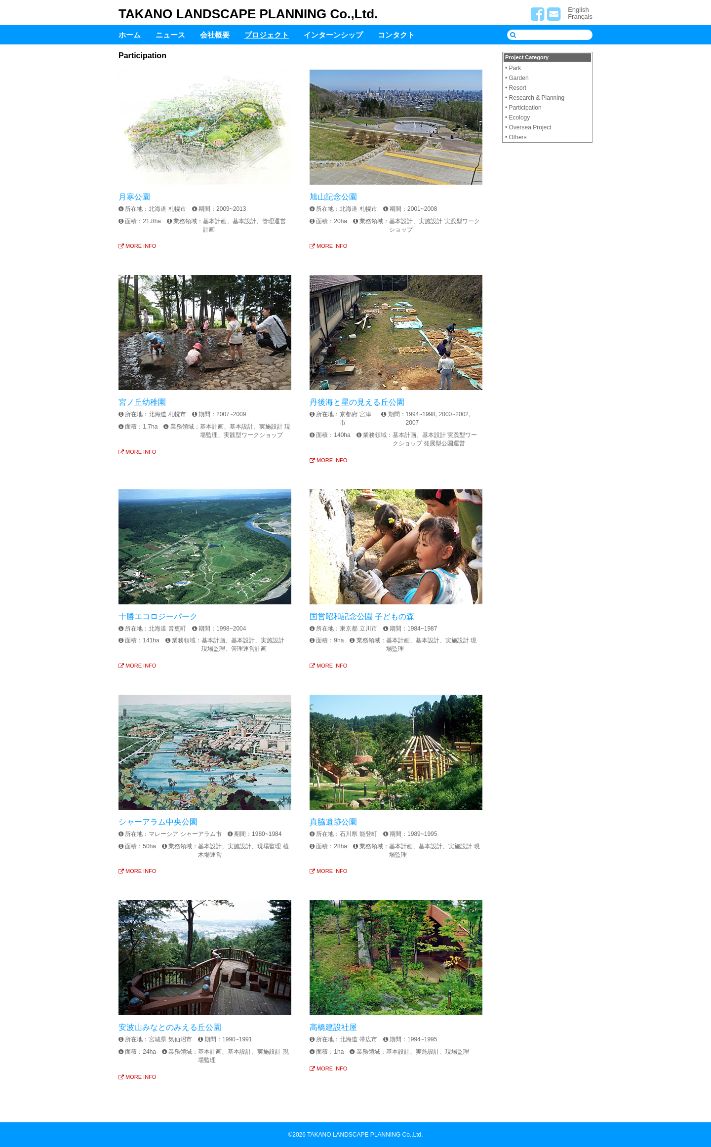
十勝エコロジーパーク (158, 616)
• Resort (515, 87)
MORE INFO (137, 246)
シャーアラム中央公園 (158, 822)
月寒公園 (134, 197)
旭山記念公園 (333, 197)
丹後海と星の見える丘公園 (357, 402)
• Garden (517, 78)
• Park (513, 68)
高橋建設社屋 (333, 1027)
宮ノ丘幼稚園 (142, 402)
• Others (516, 137)
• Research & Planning (534, 97)
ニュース (170, 35)
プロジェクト (266, 35)
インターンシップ (333, 35)
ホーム (129, 35)
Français (580, 16)
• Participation (523, 107)
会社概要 (215, 35)
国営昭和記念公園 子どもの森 (362, 616)
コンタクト (396, 35)
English (578, 9)
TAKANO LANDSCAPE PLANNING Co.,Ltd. (248, 13)
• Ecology (517, 117)
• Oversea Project (528, 127)
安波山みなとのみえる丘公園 (169, 1027)
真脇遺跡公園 (333, 822)
